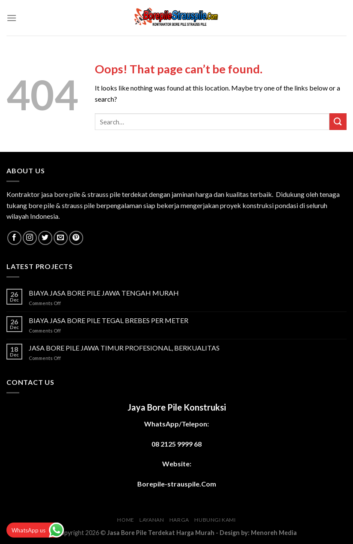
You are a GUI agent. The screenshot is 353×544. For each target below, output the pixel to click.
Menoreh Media (274, 532)
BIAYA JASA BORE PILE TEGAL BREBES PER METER (108, 320)
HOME (125, 520)
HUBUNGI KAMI (214, 520)
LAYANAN (151, 520)
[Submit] (338, 121)
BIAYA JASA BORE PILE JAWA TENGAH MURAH (104, 293)
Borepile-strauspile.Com (176, 484)
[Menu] (11, 17)
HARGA (179, 520)
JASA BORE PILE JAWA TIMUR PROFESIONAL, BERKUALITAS (124, 348)
